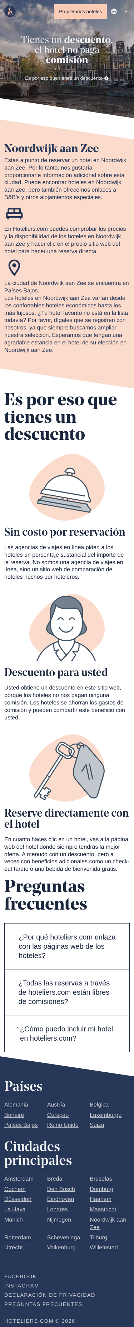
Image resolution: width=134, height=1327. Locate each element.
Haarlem (100, 1200)
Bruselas (101, 1179)
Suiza (97, 1126)
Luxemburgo (105, 1115)
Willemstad (104, 1248)
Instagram (21, 1286)
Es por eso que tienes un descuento (67, 78)
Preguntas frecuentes (43, 1305)
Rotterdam (17, 1238)
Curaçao (58, 1115)
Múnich (13, 1220)
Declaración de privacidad (49, 1296)
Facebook (20, 1277)
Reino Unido (63, 1126)
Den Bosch (61, 1189)
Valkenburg (61, 1248)
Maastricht (103, 1210)
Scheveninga (63, 1238)
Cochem (15, 1189)
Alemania (16, 1105)
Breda (55, 1179)
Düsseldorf (17, 1200)
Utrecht (13, 1248)
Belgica (99, 1105)
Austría (56, 1105)
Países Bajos (21, 1126)
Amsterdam (19, 1179)
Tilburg (98, 1238)
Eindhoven (60, 1200)
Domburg (101, 1189)
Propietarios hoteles (80, 11)
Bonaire (14, 1115)
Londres (57, 1210)
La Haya (15, 1210)
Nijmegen (59, 1220)
